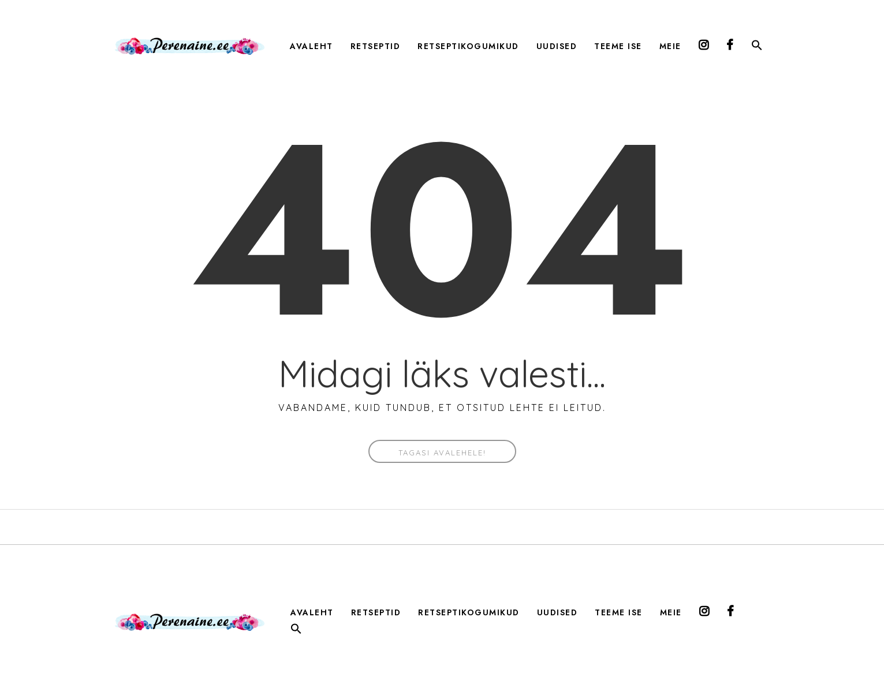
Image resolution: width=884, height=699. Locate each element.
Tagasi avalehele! (442, 452)
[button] (757, 47)
